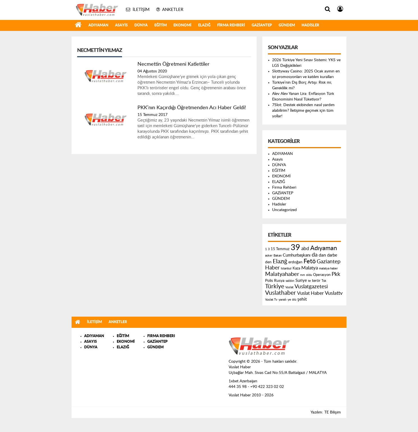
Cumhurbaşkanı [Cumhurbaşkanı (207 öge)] (297, 255)
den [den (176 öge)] (268, 262)
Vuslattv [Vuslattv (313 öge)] (334, 293)
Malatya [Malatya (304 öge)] (309, 268)
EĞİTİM (160, 25)
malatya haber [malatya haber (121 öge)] (328, 268)
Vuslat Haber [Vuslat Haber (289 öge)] (310, 293)
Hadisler (310, 25)
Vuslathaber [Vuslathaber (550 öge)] (280, 293)
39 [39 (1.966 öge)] (295, 247)
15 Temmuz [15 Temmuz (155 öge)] (280, 249)
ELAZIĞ (204, 25)
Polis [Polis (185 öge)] (269, 281)
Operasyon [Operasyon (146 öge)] (321, 274)
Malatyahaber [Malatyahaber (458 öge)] (282, 274)
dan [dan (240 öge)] (322, 255)
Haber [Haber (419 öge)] (272, 268)
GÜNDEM (287, 25)
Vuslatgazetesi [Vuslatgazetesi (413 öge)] (311, 286)
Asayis (121, 25)
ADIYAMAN (98, 25)
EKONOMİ (182, 25)
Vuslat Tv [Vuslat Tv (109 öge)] (271, 299)
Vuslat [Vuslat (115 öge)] (289, 287)
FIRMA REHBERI (161, 336)
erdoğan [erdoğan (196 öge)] (295, 262)
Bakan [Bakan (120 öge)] (278, 255)
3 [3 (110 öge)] (269, 249)
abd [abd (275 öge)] (305, 248)
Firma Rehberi (231, 25)
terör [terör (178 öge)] (316, 281)
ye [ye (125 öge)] (289, 299)
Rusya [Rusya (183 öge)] (279, 281)
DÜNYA (141, 25)
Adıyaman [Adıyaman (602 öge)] (323, 248)
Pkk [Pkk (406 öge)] (336, 274)
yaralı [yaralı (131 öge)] (282, 299)
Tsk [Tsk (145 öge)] (323, 280)
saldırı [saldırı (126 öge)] (290, 280)
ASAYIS (90, 342)
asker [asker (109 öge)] (268, 255)
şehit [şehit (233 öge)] (302, 299)
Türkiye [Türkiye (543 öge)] (274, 286)
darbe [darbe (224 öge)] (332, 255)
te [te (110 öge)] (309, 280)
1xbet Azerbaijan (243, 381)
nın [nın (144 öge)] (302, 274)
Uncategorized (284, 210)
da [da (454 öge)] (315, 255)
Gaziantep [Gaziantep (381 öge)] (329, 261)
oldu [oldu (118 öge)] (309, 274)
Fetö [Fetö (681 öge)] (310, 261)
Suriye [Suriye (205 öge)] (301, 280)
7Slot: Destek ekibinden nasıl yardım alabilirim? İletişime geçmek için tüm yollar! (303, 110)
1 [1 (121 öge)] (266, 249)
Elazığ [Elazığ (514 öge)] (280, 261)
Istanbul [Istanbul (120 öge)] (286, 268)
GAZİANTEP (262, 25)
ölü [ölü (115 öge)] (294, 299)
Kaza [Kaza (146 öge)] (296, 268)
